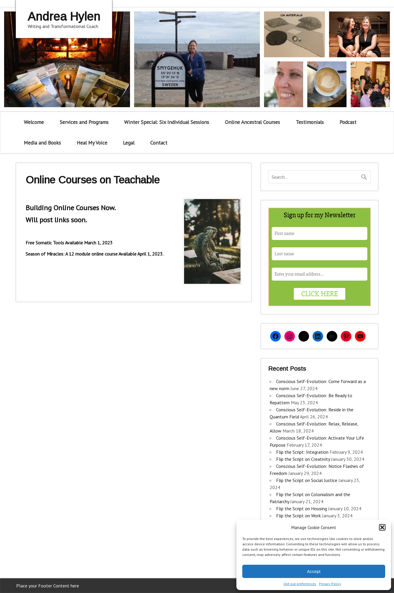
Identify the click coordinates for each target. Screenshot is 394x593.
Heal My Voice (92, 142)
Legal (128, 142)
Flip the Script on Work (298, 516)
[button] (382, 527)
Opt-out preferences (299, 584)
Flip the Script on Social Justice (306, 480)
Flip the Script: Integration (302, 452)
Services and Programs (84, 122)
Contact (158, 142)
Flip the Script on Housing (301, 508)
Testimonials (310, 122)
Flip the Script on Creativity (303, 459)
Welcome (34, 122)
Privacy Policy (330, 584)
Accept (313, 571)
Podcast (348, 122)
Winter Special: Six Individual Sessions (166, 122)
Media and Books (42, 142)
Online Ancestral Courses (252, 122)
